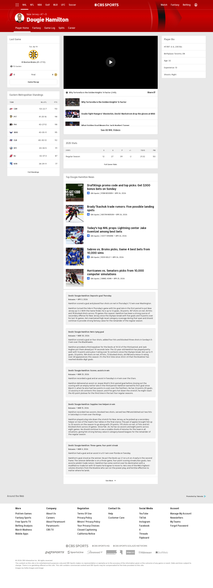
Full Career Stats (110, 164)
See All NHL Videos (110, 130)
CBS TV (50, 529)
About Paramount (55, 521)
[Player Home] (22, 28)
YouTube (143, 513)
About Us (51, 513)
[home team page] (33, 54)
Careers (50, 517)
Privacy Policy (84, 517)
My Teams (175, 521)
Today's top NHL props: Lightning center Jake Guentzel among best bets (116, 229)
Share (150, 92)
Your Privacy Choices (88, 525)
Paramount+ (52, 525)
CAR (15, 109)
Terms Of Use (84, 513)
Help (110, 513)
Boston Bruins (30, 62)
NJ (15, 156)
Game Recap (33, 82)
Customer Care (116, 517)
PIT (15, 116)
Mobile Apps (21, 533)
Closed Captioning (87, 529)
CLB (15, 140)
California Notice (86, 533)
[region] (111, 62)
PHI (15, 124)
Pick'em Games (23, 513)
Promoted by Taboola (196, 496)
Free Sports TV (23, 521)
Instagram (144, 521)
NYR (15, 163)
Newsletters (176, 517)
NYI (15, 148)
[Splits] (61, 28)
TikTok (142, 517)
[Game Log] (50, 28)
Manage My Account (180, 513)
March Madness (23, 529)
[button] (111, 62)
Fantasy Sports (23, 517)
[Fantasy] (37, 28)
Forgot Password (179, 525)
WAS (16, 132)
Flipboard (144, 537)
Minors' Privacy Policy (88, 521)
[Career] (71, 28)
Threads (143, 533)
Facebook (144, 525)
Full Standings (33, 172)
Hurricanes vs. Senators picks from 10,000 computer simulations (115, 272)
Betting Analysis (24, 525)
